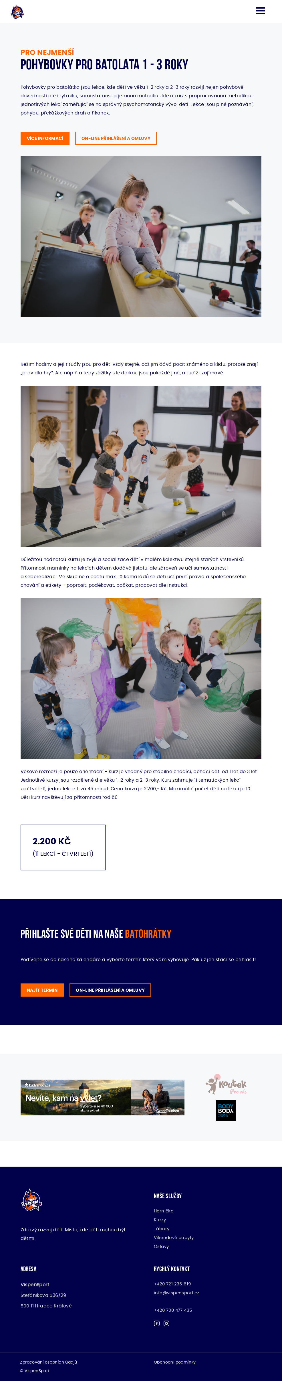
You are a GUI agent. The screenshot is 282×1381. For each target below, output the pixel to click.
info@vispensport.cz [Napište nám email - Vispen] (176, 1293)
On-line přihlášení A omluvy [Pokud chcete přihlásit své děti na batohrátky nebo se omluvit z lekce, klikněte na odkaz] (110, 990)
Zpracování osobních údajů (48, 1362)
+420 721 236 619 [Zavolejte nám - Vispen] (172, 1284)
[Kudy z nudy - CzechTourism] (102, 1097)
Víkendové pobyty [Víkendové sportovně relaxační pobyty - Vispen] (174, 1238)
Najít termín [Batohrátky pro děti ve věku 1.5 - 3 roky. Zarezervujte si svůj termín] (42, 990)
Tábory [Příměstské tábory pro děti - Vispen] (161, 1229)
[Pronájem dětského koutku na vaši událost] (226, 1084)
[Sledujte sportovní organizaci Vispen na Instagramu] (166, 1325)
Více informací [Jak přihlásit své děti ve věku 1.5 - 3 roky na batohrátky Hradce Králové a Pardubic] (45, 139)
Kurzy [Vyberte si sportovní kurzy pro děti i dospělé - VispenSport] (160, 1220)
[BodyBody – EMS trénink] (226, 1110)
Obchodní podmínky (175, 1362)
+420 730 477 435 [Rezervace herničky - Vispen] (173, 1310)
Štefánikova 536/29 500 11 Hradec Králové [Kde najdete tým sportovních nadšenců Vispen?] (46, 1295)
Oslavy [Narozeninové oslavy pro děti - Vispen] (161, 1246)
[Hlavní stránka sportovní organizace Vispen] (17, 11)
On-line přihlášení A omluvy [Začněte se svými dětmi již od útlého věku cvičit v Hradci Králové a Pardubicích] (116, 139)
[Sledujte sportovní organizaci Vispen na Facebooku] (157, 1325)
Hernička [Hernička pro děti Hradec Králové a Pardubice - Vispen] (164, 1211)
